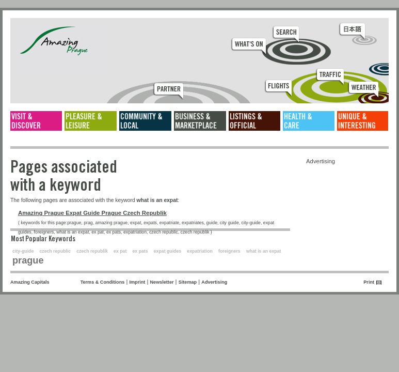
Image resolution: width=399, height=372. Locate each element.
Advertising (214, 282)
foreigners (229, 251)
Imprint (138, 282)
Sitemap (188, 282)
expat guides (167, 251)
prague (28, 260)
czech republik (92, 251)
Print (368, 282)
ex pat (120, 251)
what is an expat (263, 251)
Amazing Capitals (30, 282)
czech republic (55, 251)
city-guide (23, 251)
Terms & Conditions (103, 282)
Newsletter (162, 282)
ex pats (140, 251)
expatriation (200, 251)
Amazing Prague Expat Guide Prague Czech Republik (92, 213)
